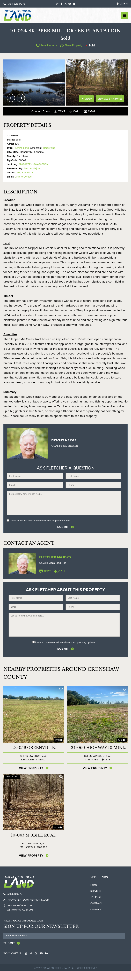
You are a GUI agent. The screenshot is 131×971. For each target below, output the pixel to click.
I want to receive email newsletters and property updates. (40, 520)
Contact (95, 908)
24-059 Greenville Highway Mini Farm (33, 746)
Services (95, 889)
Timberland (49, 148)
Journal (95, 895)
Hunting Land (21, 148)
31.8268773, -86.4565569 (33, 164)
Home (93, 883)
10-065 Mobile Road (33, 833)
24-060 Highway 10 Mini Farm (97, 746)
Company (96, 901)
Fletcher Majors (32, 168)
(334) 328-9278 (24, 172)
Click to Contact (23, 177)
